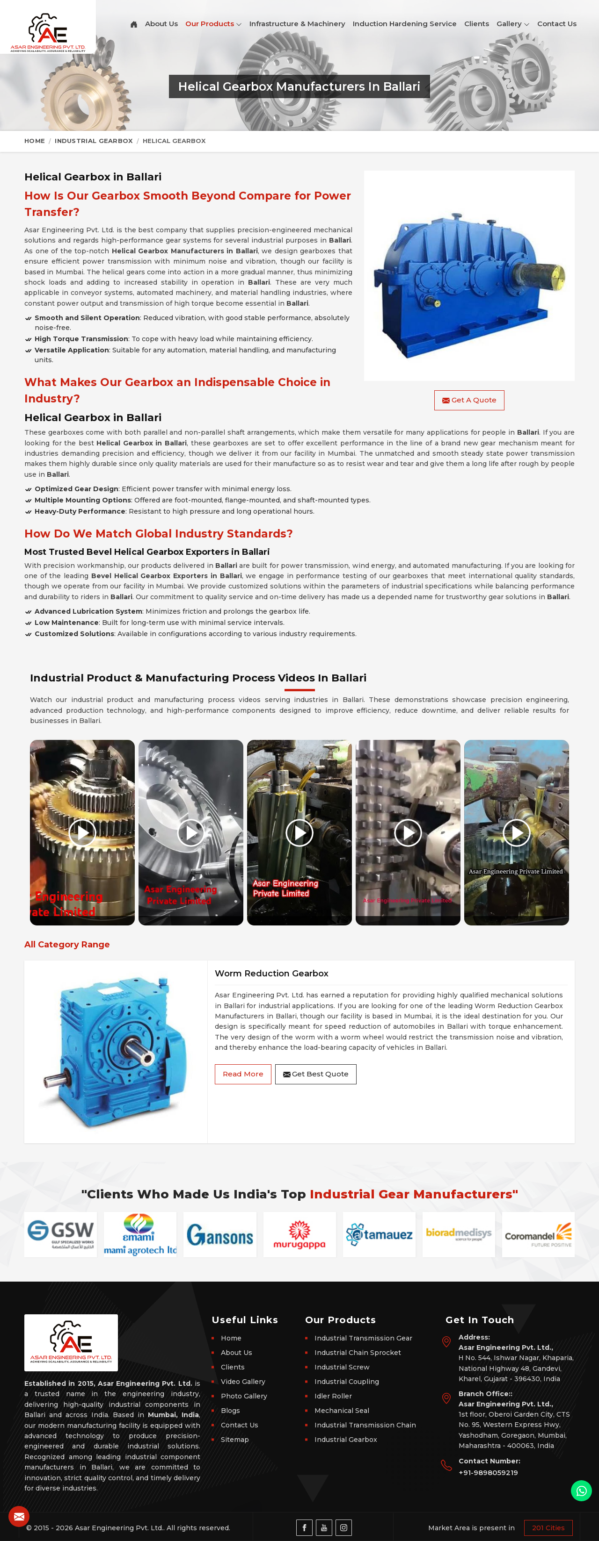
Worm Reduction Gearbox (272, 973)
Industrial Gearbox (93, 140)
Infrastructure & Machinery (297, 23)
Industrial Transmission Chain (365, 1425)
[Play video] (82, 833)
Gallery (513, 24)
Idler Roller (333, 1396)
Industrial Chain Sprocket (357, 1352)
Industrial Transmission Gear (363, 1338)
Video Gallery (243, 1381)
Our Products (213, 24)
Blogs (230, 1410)
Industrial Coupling (346, 1381)
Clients (476, 23)
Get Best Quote (316, 1073)
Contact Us (557, 23)
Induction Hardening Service (405, 23)
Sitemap (235, 1439)
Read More (243, 1073)
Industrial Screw (342, 1367)
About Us (161, 23)
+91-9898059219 (488, 1472)
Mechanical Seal (341, 1410)
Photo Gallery (244, 1396)
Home (34, 140)
